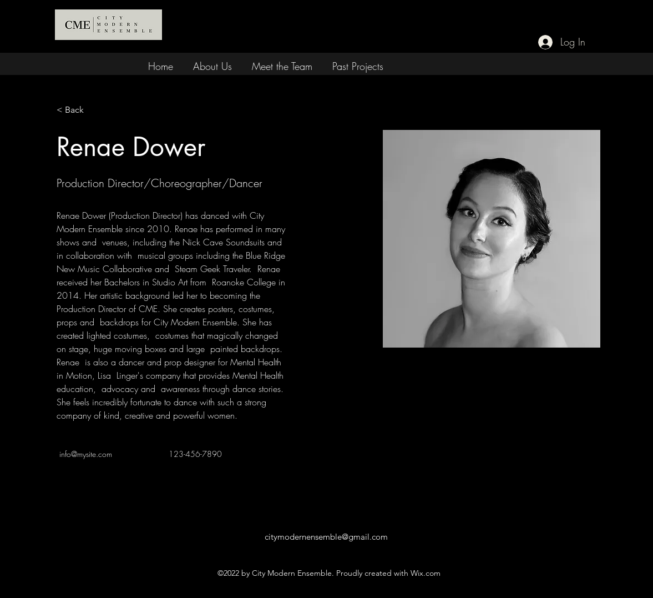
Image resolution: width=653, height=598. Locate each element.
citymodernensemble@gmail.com (326, 536)
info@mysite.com (85, 454)
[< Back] (78, 110)
